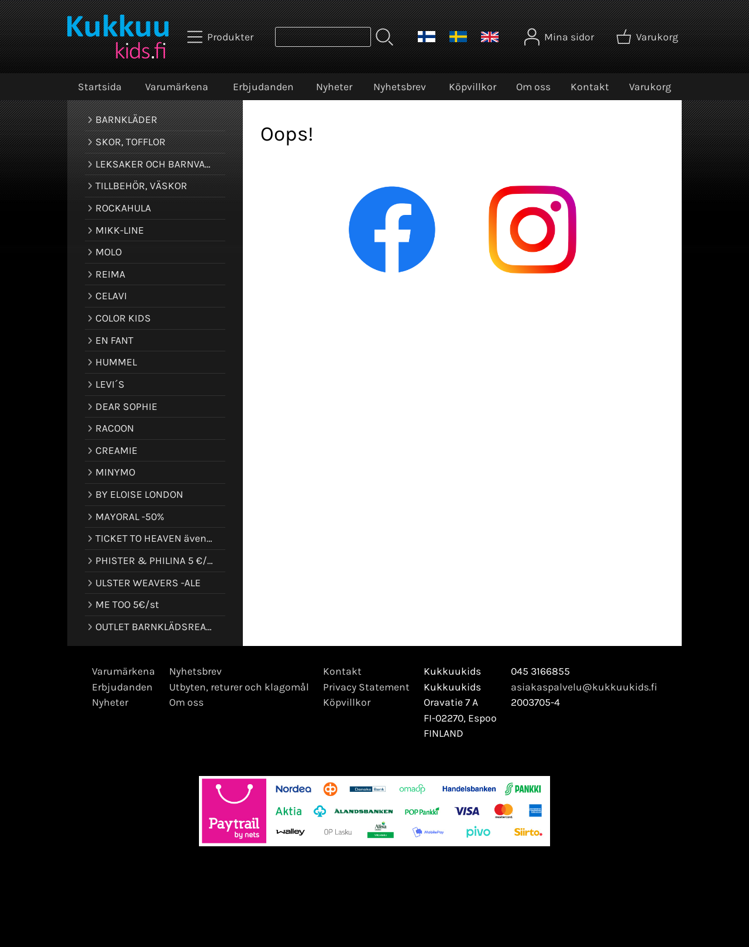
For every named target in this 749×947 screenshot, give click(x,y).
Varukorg (650, 87)
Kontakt (590, 87)
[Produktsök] (323, 37)
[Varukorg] (648, 37)
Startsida (100, 87)
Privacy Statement (366, 687)
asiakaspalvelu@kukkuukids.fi (584, 687)
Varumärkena (176, 87)
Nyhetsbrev (399, 87)
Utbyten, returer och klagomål (239, 687)
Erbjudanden (263, 87)
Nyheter (334, 87)
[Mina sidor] (560, 37)
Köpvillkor (472, 87)
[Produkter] (221, 37)
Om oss (533, 87)
